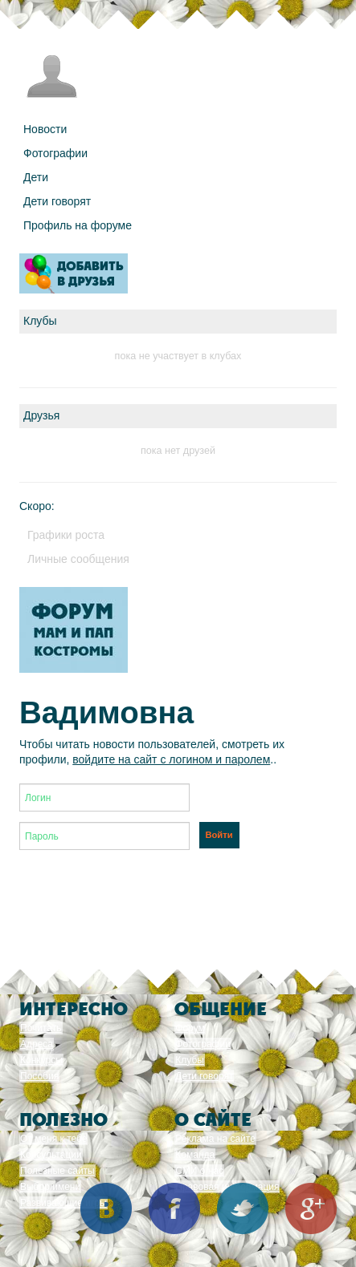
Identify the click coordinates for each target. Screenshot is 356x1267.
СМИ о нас (199, 1170)
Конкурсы (41, 1060)
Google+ (311, 1208)
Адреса (36, 1044)
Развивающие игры (63, 1202)
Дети (35, 177)
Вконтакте (106, 1208)
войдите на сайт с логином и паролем (171, 759)
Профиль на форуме (77, 225)
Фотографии (55, 153)
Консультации (51, 1154)
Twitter (242, 1208)
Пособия (39, 1076)
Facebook (174, 1208)
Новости (45, 129)
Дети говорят (57, 201)
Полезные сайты (57, 1170)
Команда (195, 1154)
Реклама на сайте (215, 1138)
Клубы (189, 1060)
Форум (189, 1028)
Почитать (41, 1028)
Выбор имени (50, 1186)
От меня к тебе (53, 1138)
